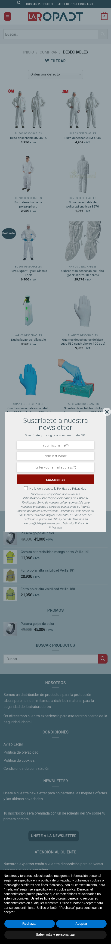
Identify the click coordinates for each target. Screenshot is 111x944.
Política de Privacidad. (72, 488)
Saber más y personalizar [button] (55, 934)
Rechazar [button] (29, 923)
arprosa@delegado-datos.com (42, 523)
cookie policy (66, 889)
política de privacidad (56, 880)
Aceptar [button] (81, 923)
